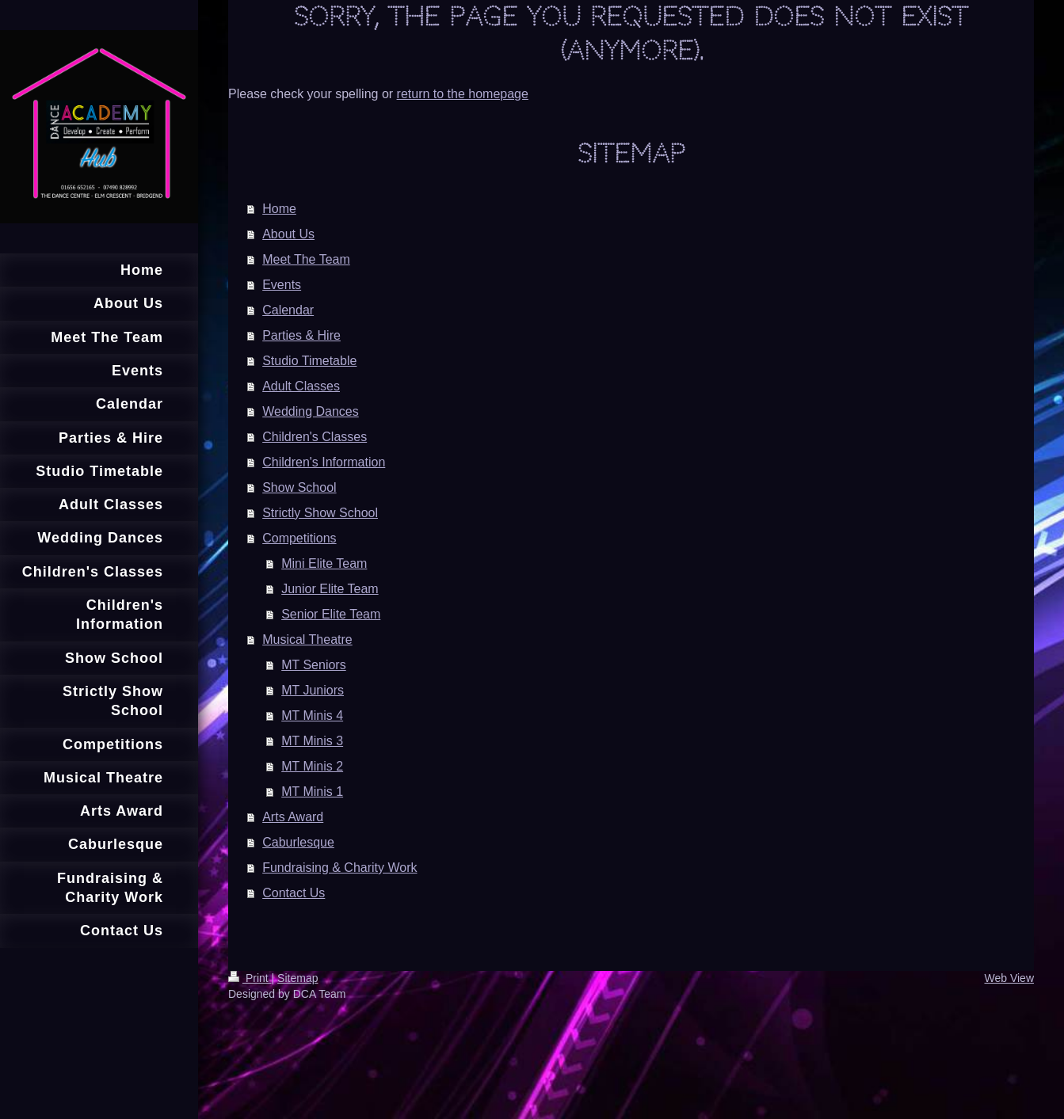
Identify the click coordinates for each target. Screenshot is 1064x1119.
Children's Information (323, 462)
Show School (299, 487)
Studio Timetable (309, 360)
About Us (288, 234)
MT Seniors (313, 665)
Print (250, 978)
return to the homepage (462, 94)
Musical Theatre (307, 639)
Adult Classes (301, 386)
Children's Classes (314, 436)
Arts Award (292, 817)
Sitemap (297, 978)
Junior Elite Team (329, 589)
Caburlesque (298, 842)
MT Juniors (312, 690)
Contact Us (293, 893)
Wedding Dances (310, 411)
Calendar (288, 310)
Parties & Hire (301, 335)
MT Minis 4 (312, 715)
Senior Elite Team (330, 614)
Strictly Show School (320, 513)
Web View (1009, 978)
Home (279, 208)
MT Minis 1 (312, 791)
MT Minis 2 (312, 766)
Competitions (299, 538)
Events (281, 284)
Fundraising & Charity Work (339, 867)
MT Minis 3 (312, 741)
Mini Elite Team (324, 563)
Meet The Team (306, 259)
